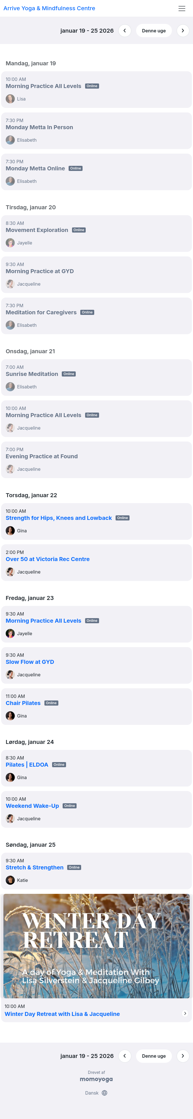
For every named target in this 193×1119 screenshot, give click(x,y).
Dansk (96, 1092)
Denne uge (154, 31)
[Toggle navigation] (182, 8)
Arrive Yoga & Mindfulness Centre (49, 8)
